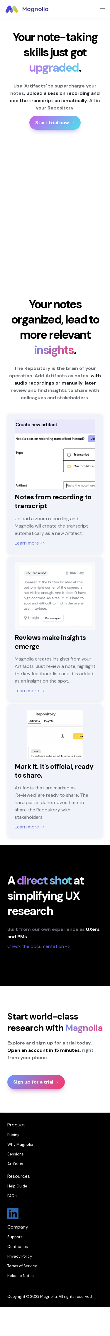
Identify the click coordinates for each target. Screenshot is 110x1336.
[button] (12, 9)
